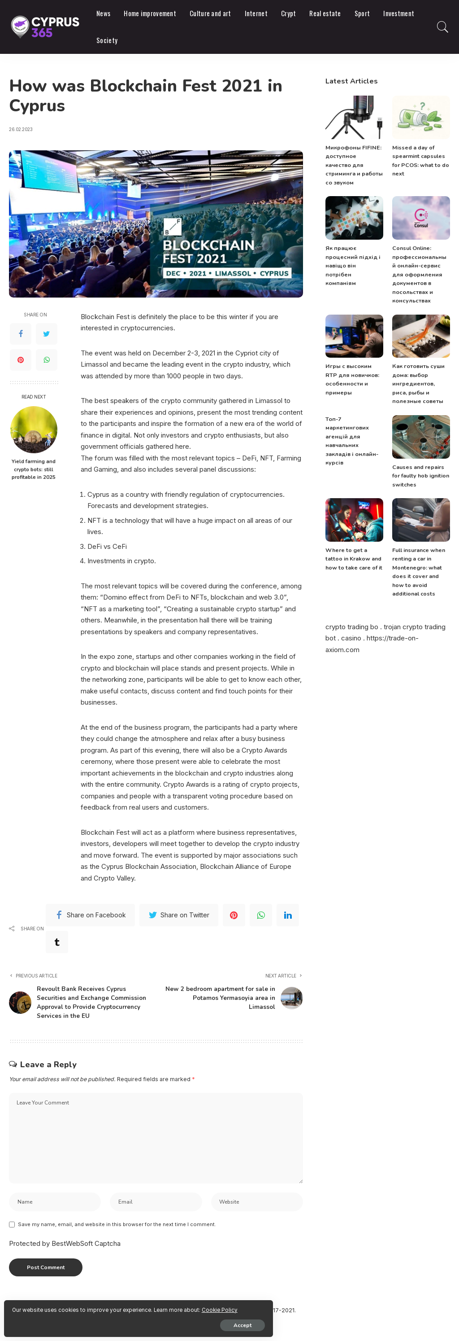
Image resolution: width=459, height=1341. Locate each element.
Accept (110, 1321)
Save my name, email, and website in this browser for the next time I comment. (117, 1243)
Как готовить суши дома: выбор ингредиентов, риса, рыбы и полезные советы (419, 375)
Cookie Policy (112, 1306)
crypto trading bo (351, 618)
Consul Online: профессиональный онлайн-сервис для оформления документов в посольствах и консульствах (418, 266)
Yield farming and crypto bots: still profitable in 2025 (34, 469)
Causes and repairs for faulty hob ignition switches (420, 467)
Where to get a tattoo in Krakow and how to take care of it (353, 550)
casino (351, 629)
